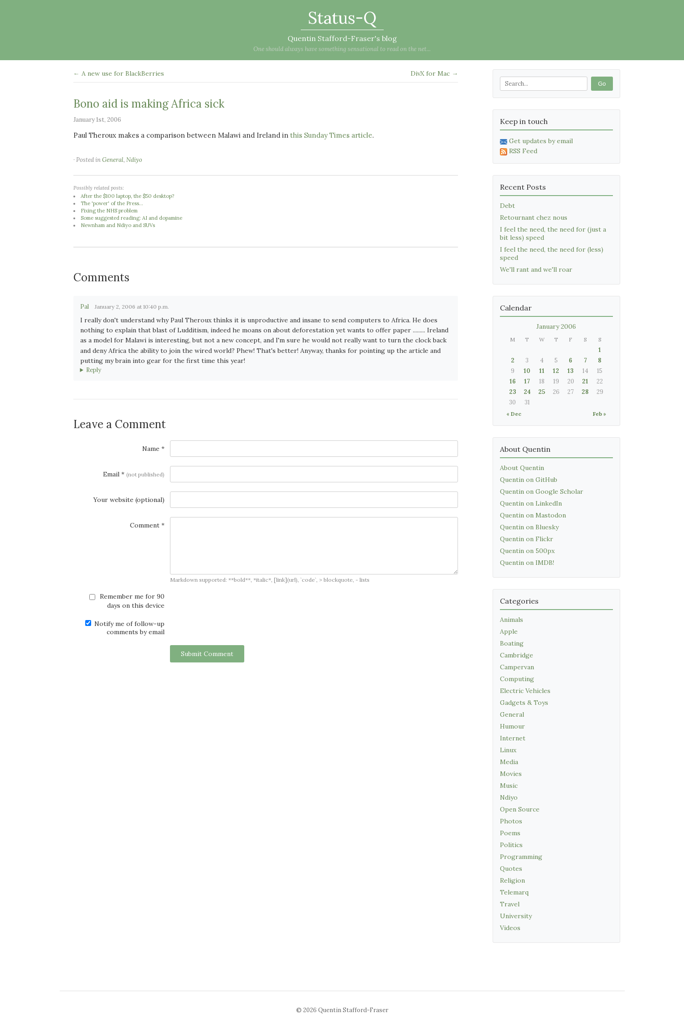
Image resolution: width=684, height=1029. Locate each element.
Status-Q (342, 17)
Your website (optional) (129, 500)
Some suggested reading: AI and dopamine (131, 218)
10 (527, 371)
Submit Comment (207, 654)
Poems (510, 833)
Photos (511, 821)
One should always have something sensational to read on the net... (342, 49)
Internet (512, 738)
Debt (507, 206)
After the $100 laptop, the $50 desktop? (127, 196)
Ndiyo (134, 160)
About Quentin (522, 468)
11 (542, 371)
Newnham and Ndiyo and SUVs (118, 225)
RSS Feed (518, 151)
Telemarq (514, 892)
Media (509, 762)
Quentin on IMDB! (527, 562)
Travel (509, 904)
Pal (84, 306)
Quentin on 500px (527, 551)
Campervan (517, 667)
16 (512, 381)
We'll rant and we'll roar (536, 269)
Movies (511, 774)
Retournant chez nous (533, 217)
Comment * (147, 525)
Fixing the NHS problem (109, 210)
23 (512, 392)
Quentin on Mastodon (533, 515)
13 (570, 371)
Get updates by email (536, 141)
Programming (521, 857)
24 (527, 392)
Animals (511, 619)
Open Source (520, 809)
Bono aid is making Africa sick (148, 104)
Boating (512, 643)
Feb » (599, 413)
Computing (517, 679)
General (112, 160)
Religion (512, 880)
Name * (153, 449)
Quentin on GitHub (528, 480)
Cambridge (516, 655)
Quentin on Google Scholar (541, 491)
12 (556, 371)
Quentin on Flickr (526, 539)
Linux (508, 750)
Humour (512, 726)
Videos (510, 928)
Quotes (511, 868)
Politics (511, 845)
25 (541, 392)
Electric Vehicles (525, 691)
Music (509, 785)
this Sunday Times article (331, 135)
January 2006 (556, 326)
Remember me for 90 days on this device (127, 601)
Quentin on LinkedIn (531, 503)
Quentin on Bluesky (529, 527)
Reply (93, 370)
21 (585, 381)
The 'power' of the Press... (112, 203)
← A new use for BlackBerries (118, 73)
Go (602, 83)
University (516, 916)
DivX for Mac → (434, 73)
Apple (509, 631)
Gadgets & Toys (524, 702)
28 (585, 392)
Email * (134, 474)
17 (527, 381)
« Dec (513, 413)
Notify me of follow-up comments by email (125, 628)
